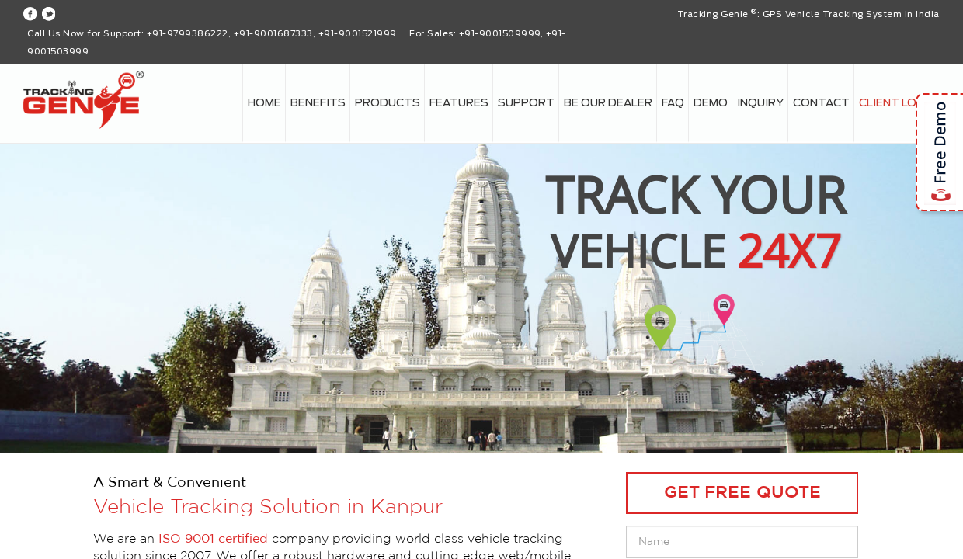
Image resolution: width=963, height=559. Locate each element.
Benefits (318, 103)
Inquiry (760, 103)
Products (387, 103)
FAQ (673, 103)
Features (458, 103)
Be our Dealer (608, 103)
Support (526, 103)
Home (264, 103)
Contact (821, 103)
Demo (711, 103)
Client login (897, 103)
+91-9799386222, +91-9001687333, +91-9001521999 (271, 34)
